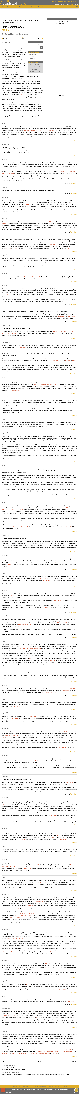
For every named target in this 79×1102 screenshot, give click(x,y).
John (17, 23)
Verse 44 (4, 996)
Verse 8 (4, 274)
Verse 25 (4, 685)
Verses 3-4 (5, 197)
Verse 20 (4, 556)
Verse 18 (4, 466)
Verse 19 (4, 502)
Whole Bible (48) (34, 64)
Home (4, 20)
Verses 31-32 (6, 798)
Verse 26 (4, 699)
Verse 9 (4, 285)
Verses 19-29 (6, 535)
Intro (5, 42)
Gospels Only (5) (34, 69)
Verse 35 (4, 860)
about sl (57, 1086)
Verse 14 (4, 378)
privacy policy (26, 1086)
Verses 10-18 (6, 325)
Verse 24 (4, 641)
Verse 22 (4, 590)
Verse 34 (4, 846)
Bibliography (32, 58)
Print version (33, 54)
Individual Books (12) (35, 71)
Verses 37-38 (6, 894)
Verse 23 (4, 616)
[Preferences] (77, 7)
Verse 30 (4, 756)
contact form (66, 1089)
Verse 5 (4, 218)
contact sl (50, 1086)
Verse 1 (4, 123)
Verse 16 (4, 419)
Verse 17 (4, 433)
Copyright (32, 56)
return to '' (37, 120)
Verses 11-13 (6, 342)
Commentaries (16, 20)
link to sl (64, 1086)
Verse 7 (4, 255)
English (27, 20)
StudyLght (11, 3)
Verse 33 (4, 828)
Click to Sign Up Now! (70, 1)
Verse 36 (4, 877)
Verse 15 (4, 397)
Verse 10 (4, 308)
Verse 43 (4, 981)
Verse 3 (4, 187)
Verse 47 (4, 1031)
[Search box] (34, 47)
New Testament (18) (35, 67)
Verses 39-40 (6, 930)
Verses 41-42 (6, 960)
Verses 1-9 (5, 144)
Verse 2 (4, 159)
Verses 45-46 (6, 1008)
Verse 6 (4, 236)
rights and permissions (39, 1086)
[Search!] (41, 47)
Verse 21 (4, 573)
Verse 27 (4, 713)
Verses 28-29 (6, 728)
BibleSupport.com (13, 1069)
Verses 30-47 (6, 776)
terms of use (16, 1086)
